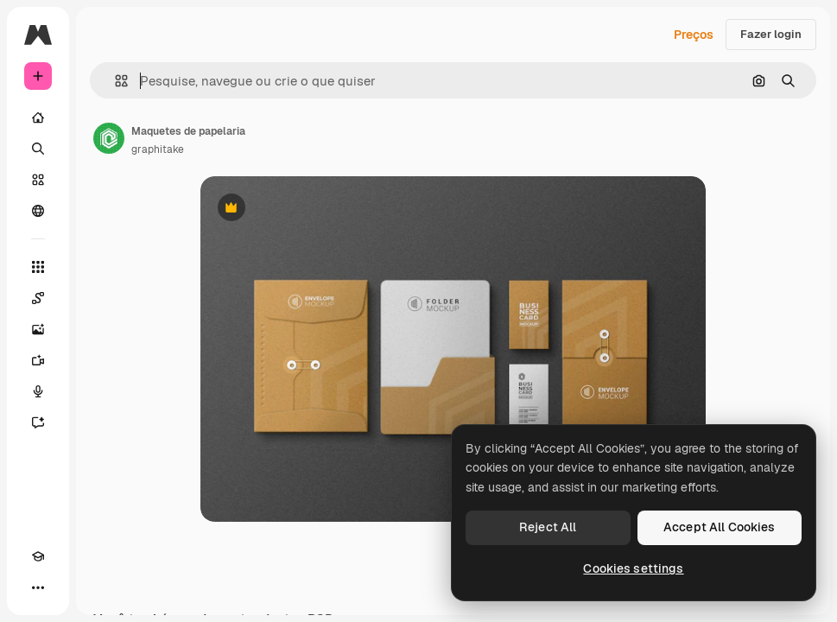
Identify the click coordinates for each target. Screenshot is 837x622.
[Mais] (38, 587)
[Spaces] (38, 298)
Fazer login (771, 34)
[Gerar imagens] (38, 329)
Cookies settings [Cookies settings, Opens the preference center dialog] (633, 568)
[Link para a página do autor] (108, 138)
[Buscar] (38, 148)
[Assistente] (38, 422)
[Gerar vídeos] (38, 360)
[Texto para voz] (38, 391)
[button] (114, 80)
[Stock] (38, 180)
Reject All (547, 527)
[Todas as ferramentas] (38, 267)
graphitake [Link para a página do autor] (157, 149)
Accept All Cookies (719, 527)
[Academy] (38, 556)
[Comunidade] (38, 211)
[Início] (38, 117)
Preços (693, 34)
